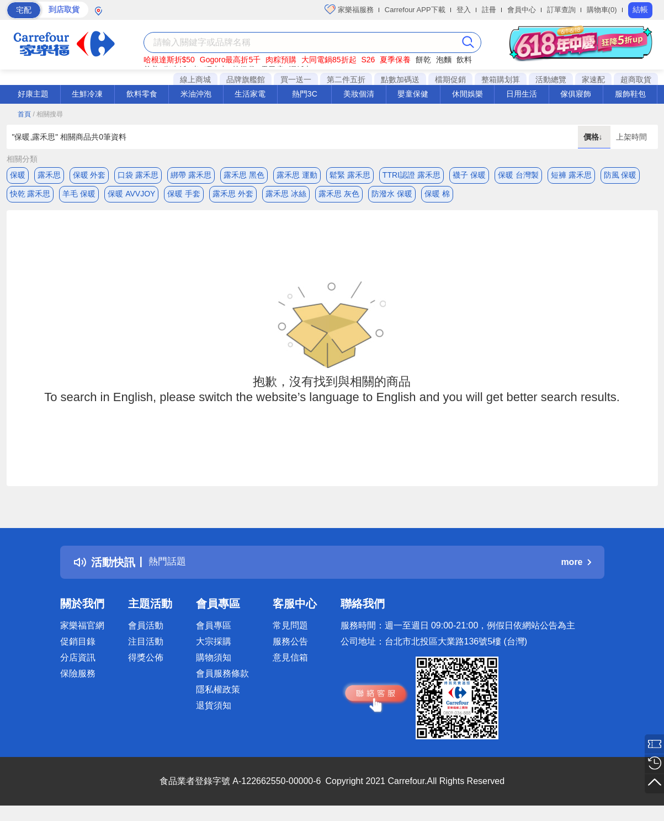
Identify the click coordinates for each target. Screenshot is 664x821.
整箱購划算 (500, 79)
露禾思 (49, 174)
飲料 (464, 59)
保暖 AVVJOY (131, 197)
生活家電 (250, 93)
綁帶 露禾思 (191, 174)
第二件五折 (346, 79)
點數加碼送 (400, 79)
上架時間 (631, 136)
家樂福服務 (349, 9)
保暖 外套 (89, 174)
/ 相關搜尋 (48, 114)
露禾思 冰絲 (285, 197)
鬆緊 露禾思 (350, 174)
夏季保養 (395, 59)
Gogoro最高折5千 (230, 59)
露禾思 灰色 (338, 197)
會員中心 (521, 10)
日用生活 (521, 93)
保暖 (17, 174)
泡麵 (443, 59)
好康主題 (33, 93)
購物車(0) (602, 10)
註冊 (489, 10)
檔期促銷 (450, 79)
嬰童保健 (412, 93)
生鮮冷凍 (87, 93)
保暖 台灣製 (518, 174)
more (576, 568)
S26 (368, 59)
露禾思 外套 (233, 197)
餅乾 (423, 59)
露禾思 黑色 (244, 174)
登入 (463, 10)
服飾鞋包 (630, 93)
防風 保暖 (620, 174)
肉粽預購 (280, 59)
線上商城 (195, 79)
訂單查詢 (561, 10)
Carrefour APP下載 (415, 10)
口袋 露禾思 (138, 174)
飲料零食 (141, 93)
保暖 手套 (183, 197)
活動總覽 (550, 79)
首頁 (24, 114)
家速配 (593, 79)
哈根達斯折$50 (169, 59)
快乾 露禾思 (30, 197)
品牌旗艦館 (245, 79)
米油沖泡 (195, 93)
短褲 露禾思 (571, 174)
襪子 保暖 (469, 174)
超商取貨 (635, 79)
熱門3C (304, 93)
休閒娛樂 (467, 93)
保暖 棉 (437, 197)
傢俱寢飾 (575, 93)
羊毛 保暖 (78, 197)
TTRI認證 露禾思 (411, 174)
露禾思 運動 (297, 174)
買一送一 (295, 79)
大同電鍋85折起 (329, 59)
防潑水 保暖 (391, 197)
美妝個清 (358, 93)
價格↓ (594, 136)
